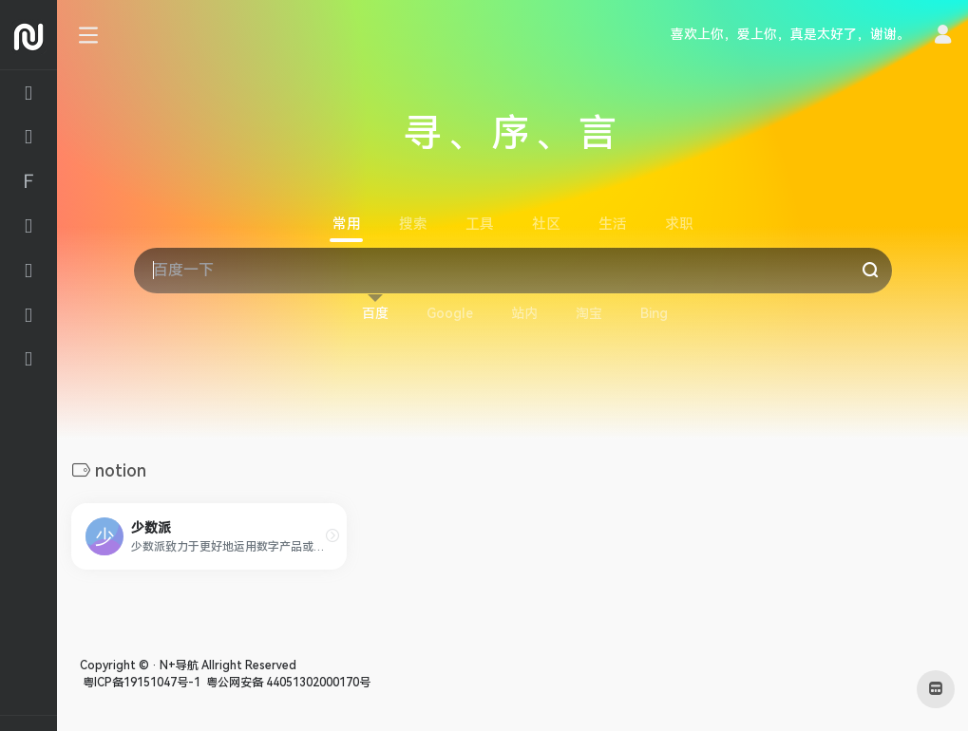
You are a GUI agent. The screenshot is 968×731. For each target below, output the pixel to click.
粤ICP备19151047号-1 (140, 682)
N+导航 (179, 665)
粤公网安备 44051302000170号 (286, 682)
